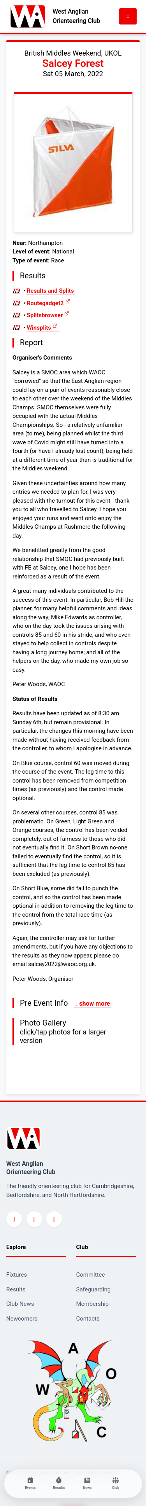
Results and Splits (50, 290)
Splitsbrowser (45, 315)
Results (16, 1289)
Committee (90, 1274)
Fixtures (16, 1274)
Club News (20, 1303)
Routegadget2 (45, 303)
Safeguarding (93, 1289)
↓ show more (92, 1003)
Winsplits (39, 327)
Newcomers (21, 1318)
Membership (92, 1303)
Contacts (87, 1318)
